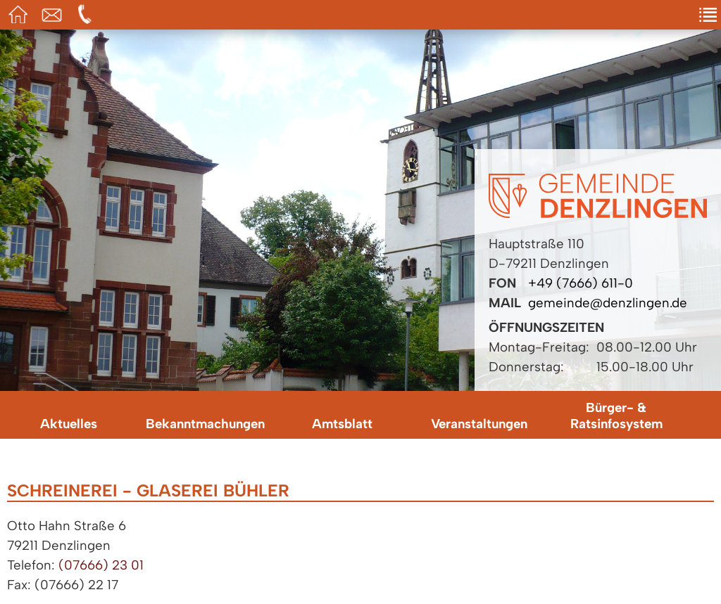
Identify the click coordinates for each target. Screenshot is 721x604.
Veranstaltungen (479, 424)
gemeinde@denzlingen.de (607, 303)
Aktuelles (68, 424)
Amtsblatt (342, 424)
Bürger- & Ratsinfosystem (616, 415)
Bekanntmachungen (205, 424)
